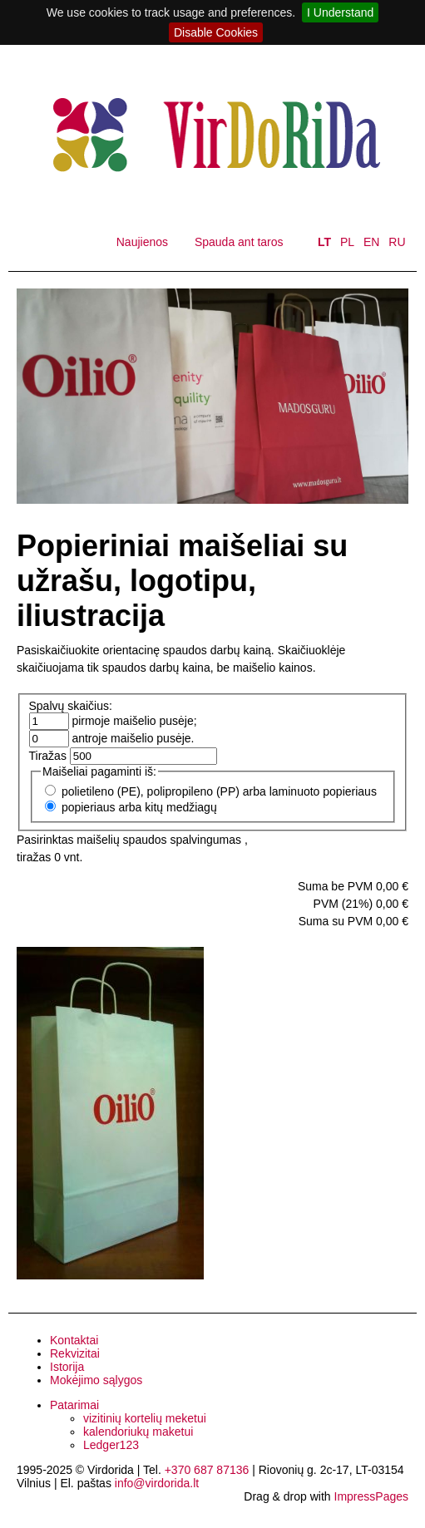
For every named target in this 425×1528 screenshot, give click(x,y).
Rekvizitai (75, 1353)
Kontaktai (74, 1340)
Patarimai (74, 1405)
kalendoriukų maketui (138, 1431)
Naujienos (142, 242)
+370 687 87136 (207, 1469)
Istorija (67, 1366)
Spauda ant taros (239, 242)
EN (371, 242)
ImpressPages (371, 1496)
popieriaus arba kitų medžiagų (139, 807)
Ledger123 (111, 1445)
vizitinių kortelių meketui (144, 1418)
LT (324, 242)
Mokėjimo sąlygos (96, 1380)
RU (396, 242)
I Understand (340, 12)
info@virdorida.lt (157, 1483)
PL (347, 242)
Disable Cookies (216, 32)
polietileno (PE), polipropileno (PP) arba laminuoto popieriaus (219, 791)
